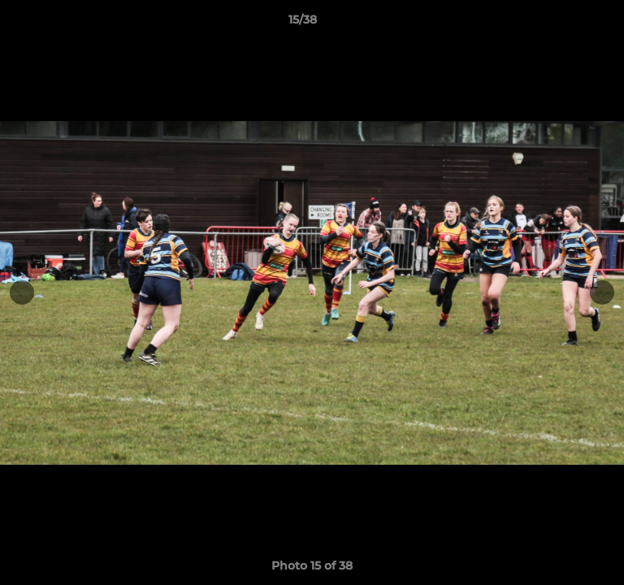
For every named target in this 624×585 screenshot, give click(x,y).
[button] (565, 23)
